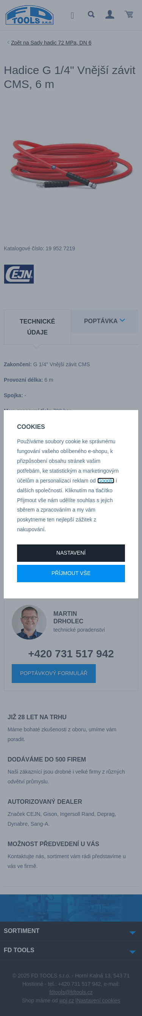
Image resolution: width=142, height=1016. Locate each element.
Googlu (105, 481)
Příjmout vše (71, 573)
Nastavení (71, 553)
